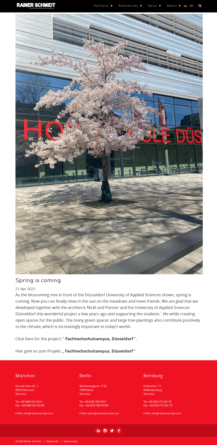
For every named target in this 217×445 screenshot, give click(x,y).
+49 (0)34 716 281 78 (159, 401)
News (152, 5)
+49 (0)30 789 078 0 (95, 401)
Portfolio (101, 5)
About (172, 5)
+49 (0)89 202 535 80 (32, 405)
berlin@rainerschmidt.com (103, 413)
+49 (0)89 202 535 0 (31, 401)
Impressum (52, 441)
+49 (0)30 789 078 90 (96, 405)
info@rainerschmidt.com (38, 413)
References (128, 5)
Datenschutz (70, 441)
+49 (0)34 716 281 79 (160, 405)
